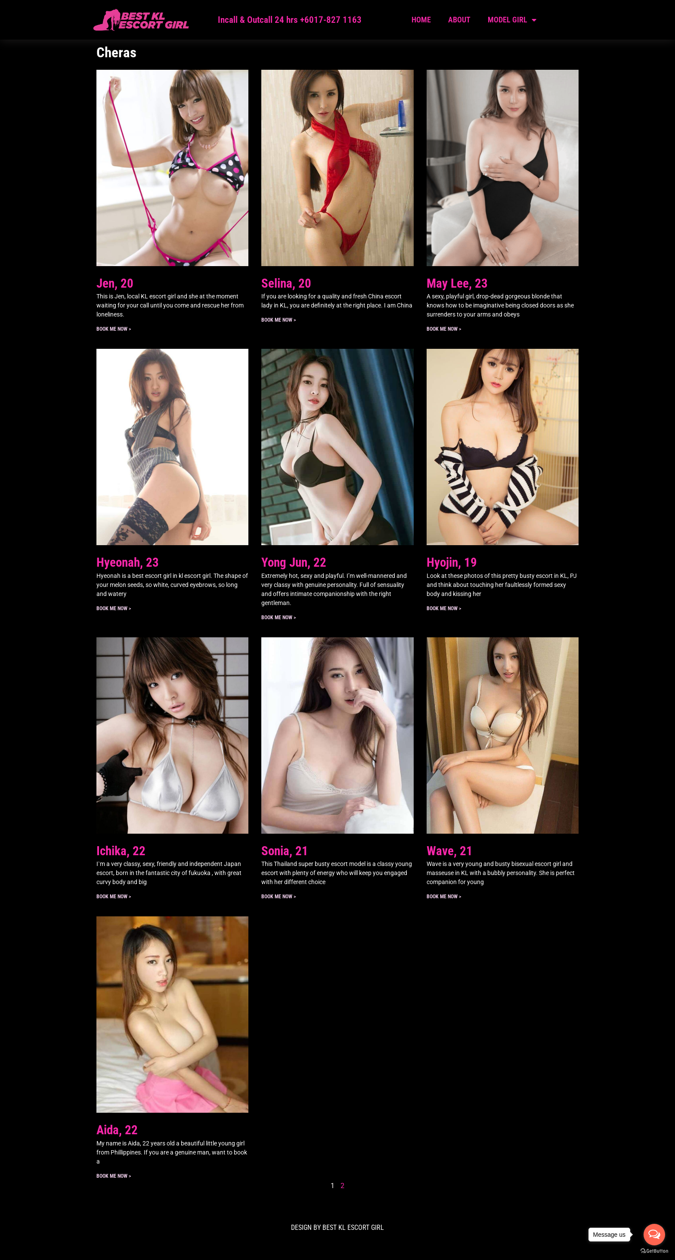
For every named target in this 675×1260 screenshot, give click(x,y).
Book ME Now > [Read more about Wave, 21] (444, 897)
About (459, 19)
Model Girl (512, 20)
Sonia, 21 (284, 851)
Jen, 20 (114, 283)
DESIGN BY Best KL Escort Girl (337, 1227)
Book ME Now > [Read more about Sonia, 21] (278, 897)
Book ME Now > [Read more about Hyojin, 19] (444, 608)
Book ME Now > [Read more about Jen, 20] (113, 329)
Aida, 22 (117, 1130)
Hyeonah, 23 (127, 562)
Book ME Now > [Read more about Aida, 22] (113, 1176)
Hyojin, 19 (452, 562)
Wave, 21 (450, 851)
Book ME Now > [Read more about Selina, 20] (278, 320)
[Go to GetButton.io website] (654, 1251)
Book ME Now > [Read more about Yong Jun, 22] (278, 617)
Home (421, 19)
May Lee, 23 (457, 283)
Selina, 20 (286, 283)
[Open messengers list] (654, 1234)
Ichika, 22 (121, 851)
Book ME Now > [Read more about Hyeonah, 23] (113, 608)
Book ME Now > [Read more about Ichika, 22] (113, 897)
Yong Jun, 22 (293, 562)
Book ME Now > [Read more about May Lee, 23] (444, 329)
